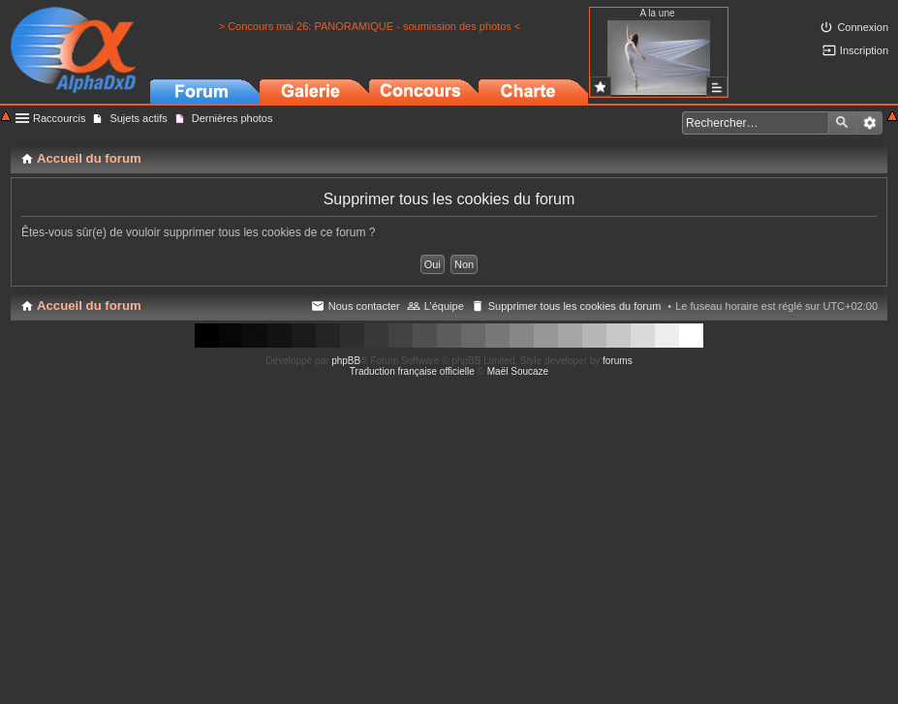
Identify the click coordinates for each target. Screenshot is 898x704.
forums (618, 360)
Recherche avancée (869, 123)
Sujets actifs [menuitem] (138, 118)
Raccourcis (59, 118)
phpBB (345, 360)
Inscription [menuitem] (864, 50)
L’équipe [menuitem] (444, 306)
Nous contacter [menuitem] (364, 306)
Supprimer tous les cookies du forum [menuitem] (575, 306)
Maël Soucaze (517, 371)
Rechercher (841, 123)
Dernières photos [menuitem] (232, 118)
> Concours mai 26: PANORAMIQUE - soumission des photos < (370, 26)
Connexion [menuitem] (862, 27)
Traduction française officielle (412, 371)
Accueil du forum (89, 305)
